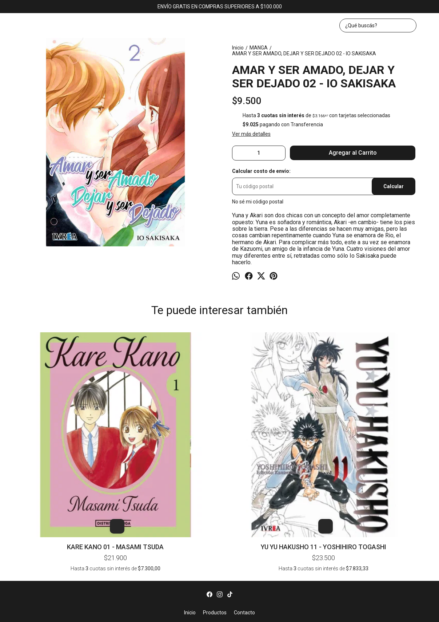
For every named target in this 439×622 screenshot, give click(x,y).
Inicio (190, 501)
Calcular (393, 186)
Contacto (244, 501)
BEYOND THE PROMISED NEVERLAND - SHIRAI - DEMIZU (219, 345)
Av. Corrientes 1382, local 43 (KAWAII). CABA (219, 520)
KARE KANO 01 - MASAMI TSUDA (53, 425)
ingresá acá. (296, 612)
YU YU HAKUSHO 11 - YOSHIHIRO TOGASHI (136, 425)
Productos (215, 501)
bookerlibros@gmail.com (219, 535)
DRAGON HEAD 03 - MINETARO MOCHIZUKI (302, 345)
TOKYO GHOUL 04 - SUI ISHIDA (386, 345)
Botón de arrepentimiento (330, 612)
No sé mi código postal (257, 202)
